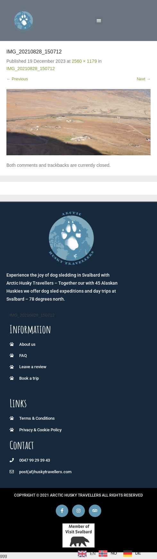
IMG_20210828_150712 (30, 68)
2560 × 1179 (84, 61)
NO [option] (114, 553)
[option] (107, 553)
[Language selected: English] (111, 553)
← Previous (17, 79)
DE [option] (138, 553)
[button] (99, 20)
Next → (144, 79)
